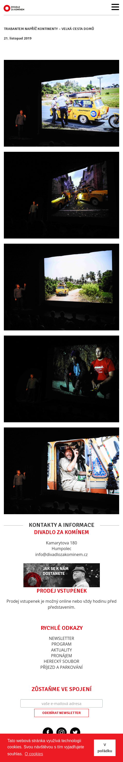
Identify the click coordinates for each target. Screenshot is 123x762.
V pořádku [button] (105, 748)
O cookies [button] (34, 754)
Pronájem (61, 655)
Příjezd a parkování (61, 667)
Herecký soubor (61, 661)
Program (61, 644)
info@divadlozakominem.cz (61, 554)
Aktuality (61, 650)
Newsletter (61, 638)
